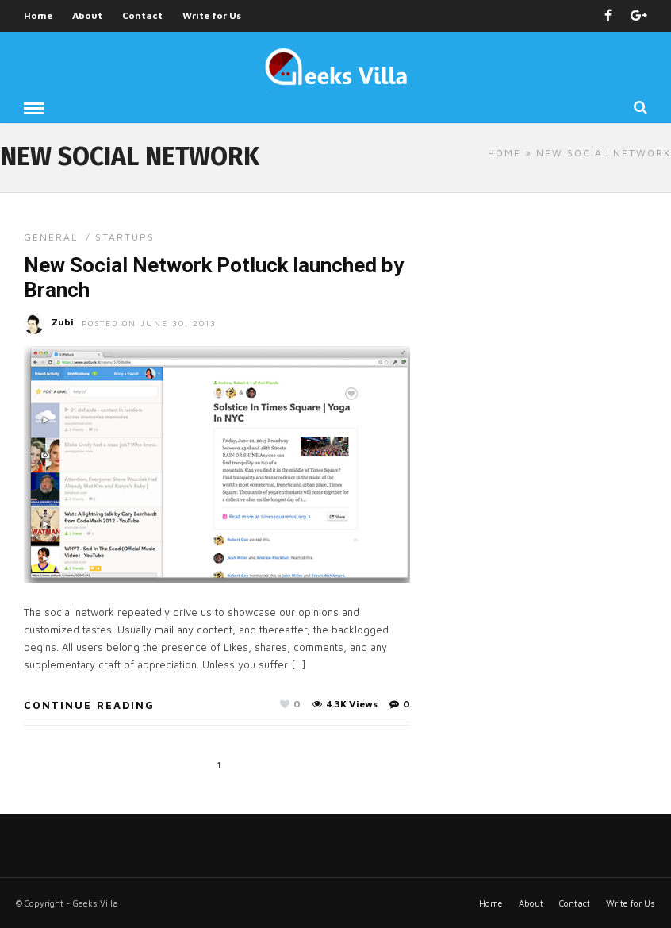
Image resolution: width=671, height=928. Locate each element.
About (87, 15)
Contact (142, 15)
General (51, 237)
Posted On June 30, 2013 (149, 323)
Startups (125, 237)
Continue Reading (89, 705)
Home (38, 15)
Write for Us (211, 15)
